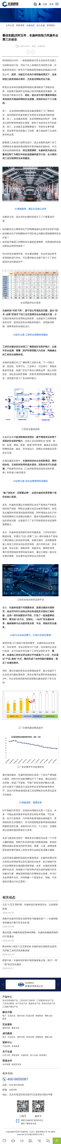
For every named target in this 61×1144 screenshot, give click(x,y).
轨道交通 (30, 1016)
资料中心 (7, 1042)
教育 (4, 1019)
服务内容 (6, 1028)
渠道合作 (7, 1060)
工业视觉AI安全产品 (45, 1000)
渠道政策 (15, 1046)
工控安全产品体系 (27, 1000)
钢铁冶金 (48, 1016)
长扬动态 (30, 25)
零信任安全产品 (48, 1003)
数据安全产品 (34, 1003)
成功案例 (7, 1033)
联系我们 (51, 25)
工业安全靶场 (8, 1003)
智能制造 (39, 1016)
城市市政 (21, 1016)
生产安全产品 (21, 1003)
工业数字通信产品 (10, 1007)
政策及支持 (16, 1064)
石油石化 (11, 1016)
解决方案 (7, 1012)
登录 (51, 4)
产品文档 (6, 1046)
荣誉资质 (20, 25)
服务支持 (15, 1028)
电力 (4, 1016)
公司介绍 (10, 25)
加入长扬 (41, 25)
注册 (44, 4)
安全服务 (7, 1024)
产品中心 (7, 996)
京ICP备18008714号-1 (34, 1134)
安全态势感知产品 (10, 1000)
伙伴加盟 (6, 1064)
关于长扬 (7, 1051)
